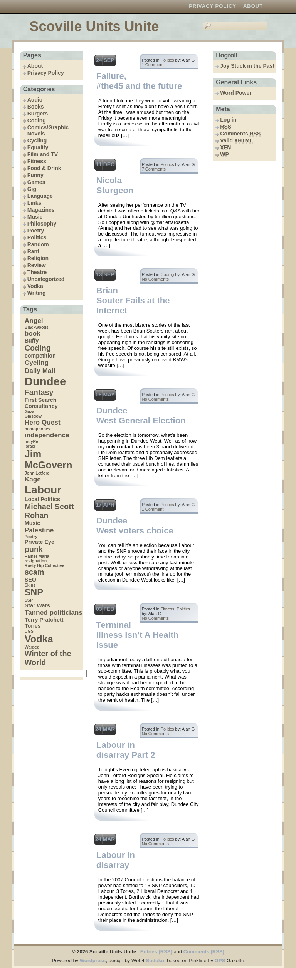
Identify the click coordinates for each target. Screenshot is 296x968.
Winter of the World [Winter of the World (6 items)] (48, 658)
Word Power (235, 93)
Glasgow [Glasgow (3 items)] (33, 416)
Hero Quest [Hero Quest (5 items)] (43, 422)
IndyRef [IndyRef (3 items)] (32, 441)
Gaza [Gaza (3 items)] (29, 411)
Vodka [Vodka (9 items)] (39, 639)
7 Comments (154, 169)
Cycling (37, 140)
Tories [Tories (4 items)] (33, 626)
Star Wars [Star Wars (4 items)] (37, 605)
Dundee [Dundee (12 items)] (45, 381)
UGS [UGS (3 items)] (29, 631)
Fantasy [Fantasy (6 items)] (39, 392)
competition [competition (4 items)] (40, 356)
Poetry (35, 230)
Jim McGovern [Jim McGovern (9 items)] (48, 459)
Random (38, 244)
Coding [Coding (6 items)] (38, 348)
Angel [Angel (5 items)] (34, 320)
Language (40, 196)
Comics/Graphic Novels (48, 130)
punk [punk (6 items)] (34, 549)
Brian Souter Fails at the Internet (133, 300)
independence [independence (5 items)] (47, 435)
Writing (36, 293)
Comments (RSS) (203, 952)
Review (36, 265)
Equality (37, 147)
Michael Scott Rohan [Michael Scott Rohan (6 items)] (49, 511)
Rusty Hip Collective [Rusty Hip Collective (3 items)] (44, 565)
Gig (31, 189)
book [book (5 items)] (32, 333)
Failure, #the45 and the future (139, 81)
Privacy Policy (212, 6)
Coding (36, 120)
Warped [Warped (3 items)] (32, 647)
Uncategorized (45, 279)
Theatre (37, 272)
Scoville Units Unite (94, 26)
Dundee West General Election (141, 415)
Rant (33, 251)
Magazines (41, 210)
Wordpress (93, 960)
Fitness (36, 161)
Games (36, 182)
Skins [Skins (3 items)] (30, 585)
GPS (220, 960)
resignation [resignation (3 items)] (36, 560)
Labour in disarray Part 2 (125, 750)
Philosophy (41, 224)
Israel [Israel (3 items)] (30, 446)
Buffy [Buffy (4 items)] (32, 341)
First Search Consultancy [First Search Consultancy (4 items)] (41, 403)
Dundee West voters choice (134, 525)
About (253, 6)
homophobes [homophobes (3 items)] (37, 428)
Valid (236, 140)
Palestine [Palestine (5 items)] (39, 530)
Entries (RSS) (156, 952)
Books (35, 107)
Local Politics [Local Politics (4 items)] (42, 499)
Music (35, 217)
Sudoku (155, 960)
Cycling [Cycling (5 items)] (37, 362)
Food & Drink (44, 168)
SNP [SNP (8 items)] (34, 592)
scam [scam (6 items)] (34, 572)
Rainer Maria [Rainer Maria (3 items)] (37, 556)
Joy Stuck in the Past (247, 66)
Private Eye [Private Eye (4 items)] (39, 542)
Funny (35, 175)
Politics (37, 237)
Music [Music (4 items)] (32, 523)
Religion (38, 258)
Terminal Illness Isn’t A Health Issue (137, 635)
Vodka (35, 286)
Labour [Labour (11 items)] (43, 489)
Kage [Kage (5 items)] (33, 479)
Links (34, 203)
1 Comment (153, 64)
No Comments (155, 279)
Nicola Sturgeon (115, 185)
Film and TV (42, 154)
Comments (240, 133)
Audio (35, 100)
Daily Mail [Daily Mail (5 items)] (40, 370)
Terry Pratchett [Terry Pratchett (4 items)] (44, 620)
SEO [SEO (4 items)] (30, 580)
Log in (228, 120)
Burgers (37, 113)
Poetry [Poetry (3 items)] (31, 536)
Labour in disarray (115, 860)
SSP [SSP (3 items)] (29, 600)
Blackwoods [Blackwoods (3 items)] (37, 327)
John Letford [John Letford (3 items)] (37, 473)
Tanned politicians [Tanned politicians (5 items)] (53, 612)
